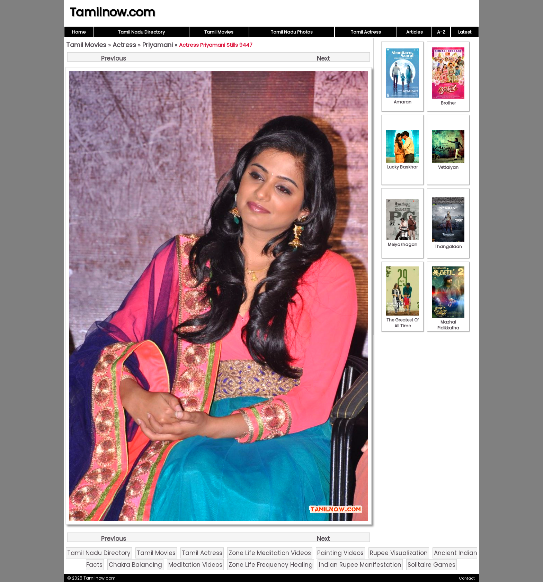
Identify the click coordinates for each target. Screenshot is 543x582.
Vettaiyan (448, 164)
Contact (467, 578)
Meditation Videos (195, 565)
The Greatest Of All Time (402, 320)
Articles (414, 32)
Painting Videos (340, 553)
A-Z (441, 32)
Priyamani (157, 44)
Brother (448, 100)
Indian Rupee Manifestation (360, 565)
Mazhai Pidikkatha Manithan (448, 325)
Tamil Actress (366, 32)
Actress (124, 44)
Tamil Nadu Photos (292, 32)
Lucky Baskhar (402, 164)
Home (79, 32)
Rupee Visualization (399, 553)
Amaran (402, 99)
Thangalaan (448, 243)
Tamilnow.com (112, 12)
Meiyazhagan (402, 241)
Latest (464, 32)
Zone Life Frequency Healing (271, 565)
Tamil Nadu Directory (141, 32)
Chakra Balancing (135, 565)
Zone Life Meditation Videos (270, 553)
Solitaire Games (431, 565)
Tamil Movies (218, 32)
